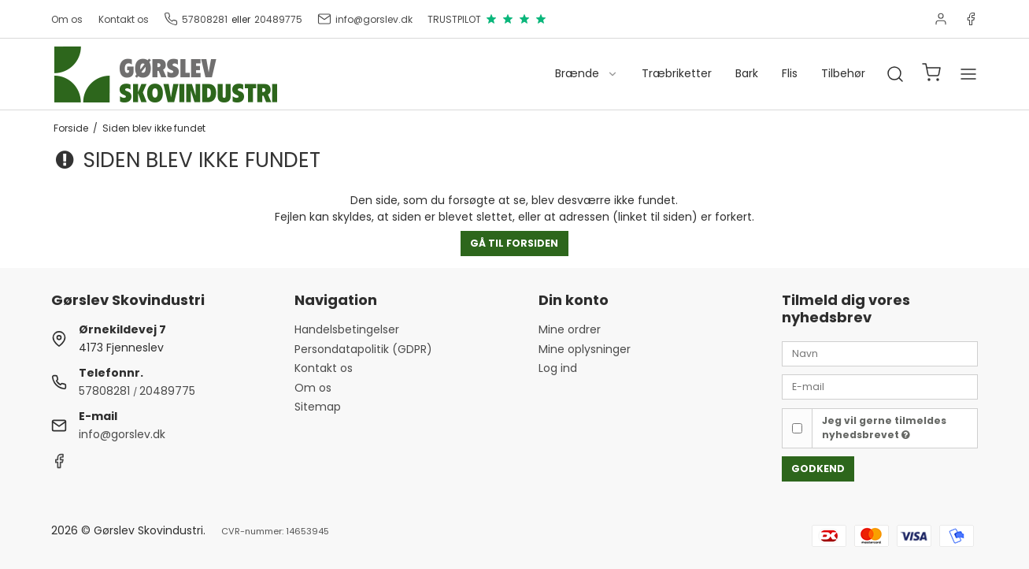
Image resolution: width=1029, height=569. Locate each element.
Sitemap (317, 407)
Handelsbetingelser (346, 329)
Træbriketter (677, 73)
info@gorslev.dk (365, 19)
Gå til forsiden (514, 243)
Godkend (818, 468)
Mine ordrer (570, 329)
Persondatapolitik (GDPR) (363, 349)
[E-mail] (880, 386)
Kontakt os (123, 19)
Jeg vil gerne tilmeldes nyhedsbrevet (884, 427)
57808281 (196, 19)
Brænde (586, 73)
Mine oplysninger (585, 349)
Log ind (558, 368)
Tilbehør (843, 73)
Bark (746, 73)
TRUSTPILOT (487, 19)
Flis (790, 73)
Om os (67, 19)
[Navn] (880, 353)
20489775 (278, 19)
